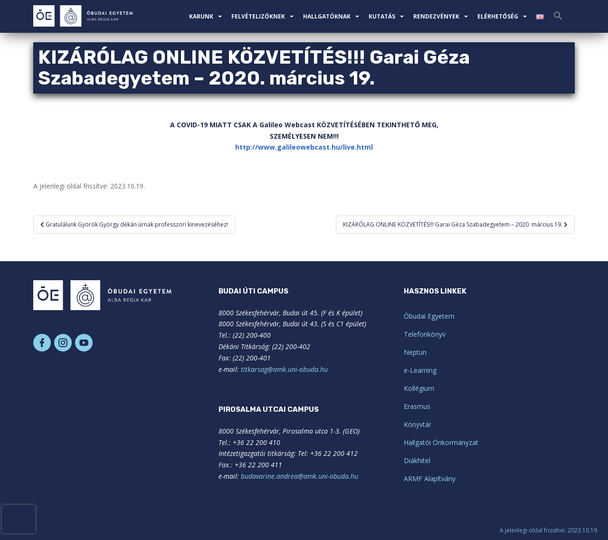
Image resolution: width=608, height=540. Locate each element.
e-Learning (420, 370)
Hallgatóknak (327, 16)
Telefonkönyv (425, 334)
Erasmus (417, 406)
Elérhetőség (497, 16)
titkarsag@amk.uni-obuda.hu (284, 369)
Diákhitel (417, 460)
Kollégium (419, 388)
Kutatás (382, 16)
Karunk (201, 16)
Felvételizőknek (258, 16)
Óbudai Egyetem (429, 316)
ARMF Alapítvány (430, 478)
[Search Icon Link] (558, 18)
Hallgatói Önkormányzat (441, 442)
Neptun (415, 352)
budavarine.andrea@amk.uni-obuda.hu (299, 476)
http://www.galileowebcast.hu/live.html (304, 147)
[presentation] (18, 519)
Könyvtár (417, 424)
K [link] (319, 124)
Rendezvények (436, 16)
